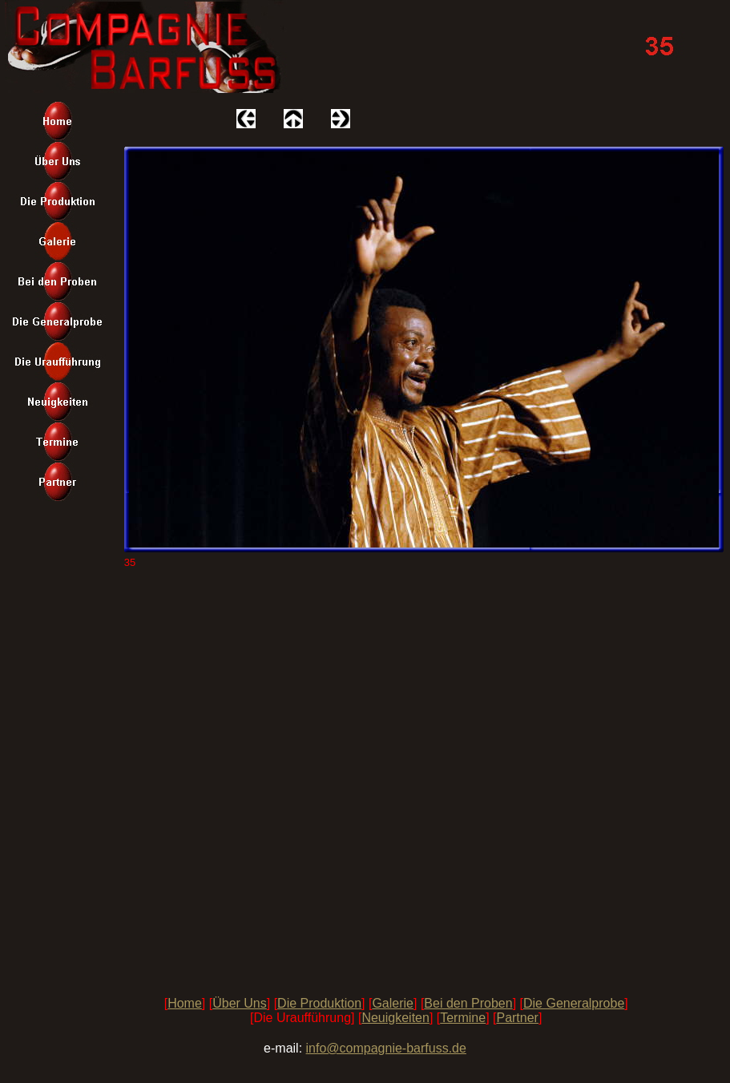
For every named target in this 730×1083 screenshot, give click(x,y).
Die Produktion (319, 1003)
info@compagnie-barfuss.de (386, 1048)
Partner (517, 1017)
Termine (463, 1017)
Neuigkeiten (395, 1017)
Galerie (392, 1003)
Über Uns (239, 1003)
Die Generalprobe (573, 1003)
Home (184, 1003)
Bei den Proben (468, 1003)
